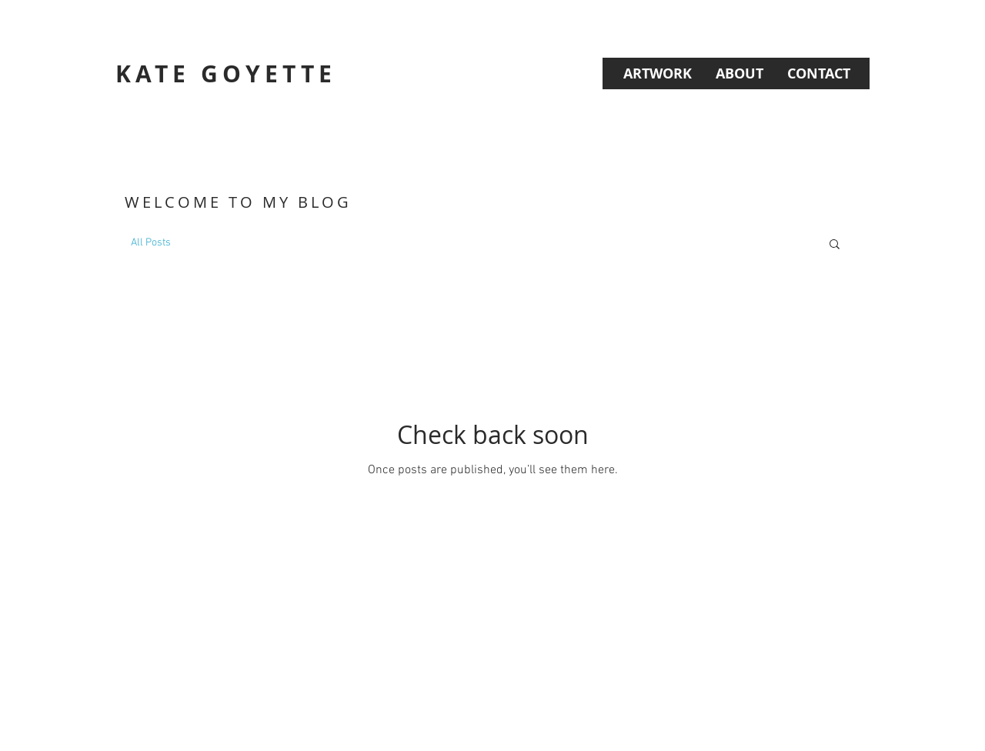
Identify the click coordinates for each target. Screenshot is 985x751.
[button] (834, 245)
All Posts (151, 242)
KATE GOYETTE (225, 73)
